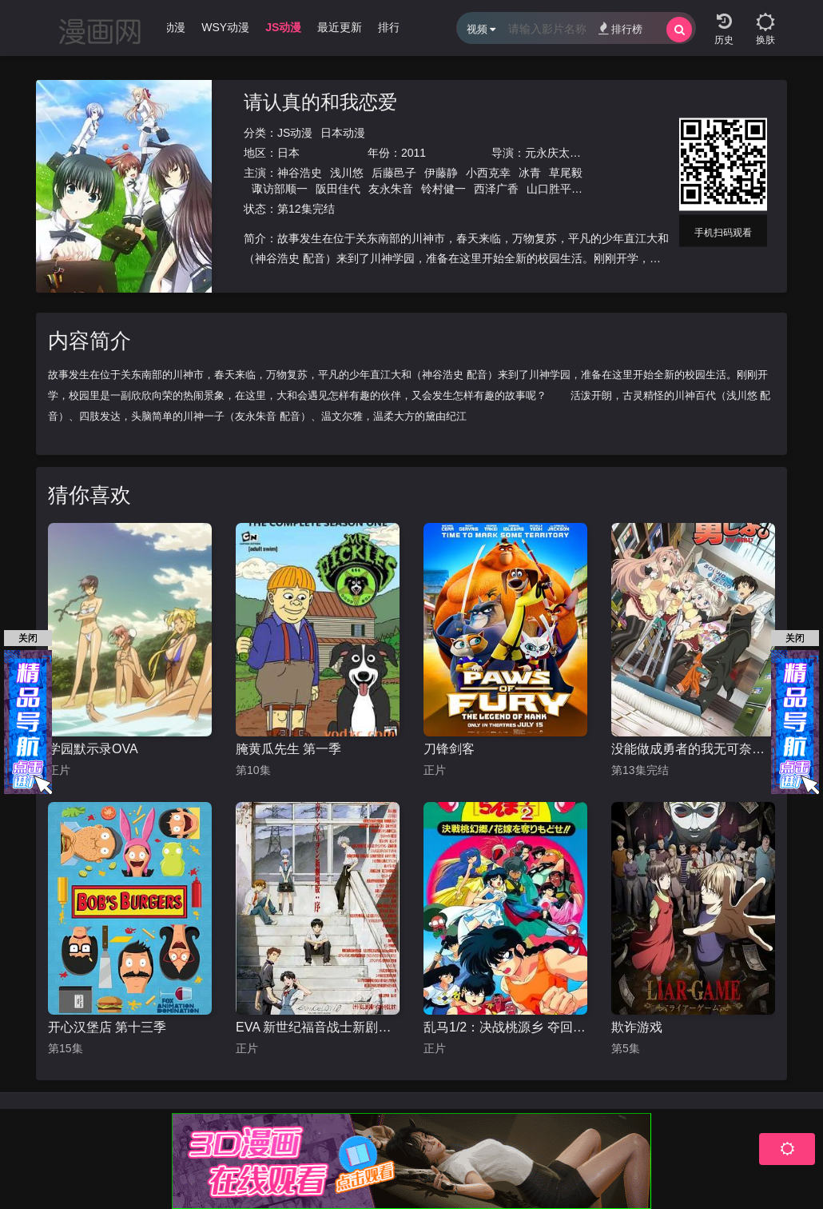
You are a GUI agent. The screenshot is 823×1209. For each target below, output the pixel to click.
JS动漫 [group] (294, 27)
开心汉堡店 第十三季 (107, 1027)
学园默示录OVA (93, 749)
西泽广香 (496, 188)
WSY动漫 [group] (236, 27)
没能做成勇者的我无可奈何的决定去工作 (693, 749)
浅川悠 (347, 172)
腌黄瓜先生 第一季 (288, 749)
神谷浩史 (299, 172)
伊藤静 (441, 172)
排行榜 (620, 28)
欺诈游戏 (636, 1027)
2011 (413, 152)
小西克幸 (488, 172)
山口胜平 (549, 188)
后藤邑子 (394, 172)
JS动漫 (294, 132)
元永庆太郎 (553, 152)
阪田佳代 (338, 188)
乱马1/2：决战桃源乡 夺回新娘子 (505, 1027)
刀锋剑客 (449, 749)
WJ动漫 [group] (176, 27)
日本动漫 (342, 132)
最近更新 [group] (350, 27)
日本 (288, 152)
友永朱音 (390, 188)
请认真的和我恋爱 (320, 102)
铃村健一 (443, 188)
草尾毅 (565, 172)
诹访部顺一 (280, 188)
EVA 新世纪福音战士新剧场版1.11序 (318, 1027)
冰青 (530, 172)
